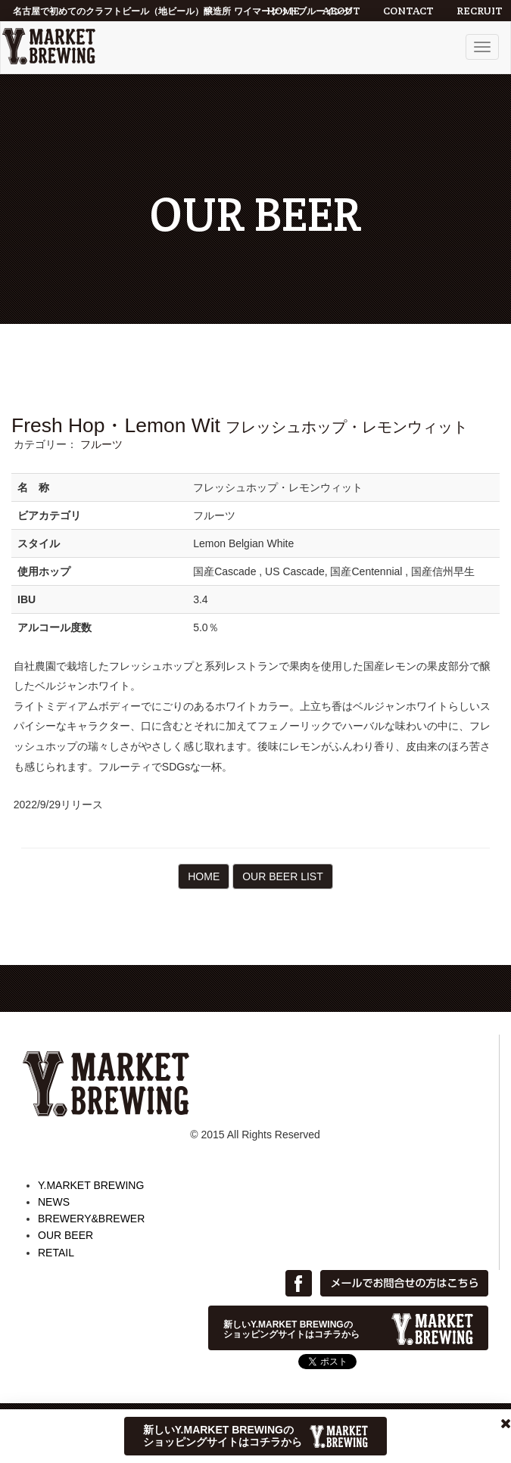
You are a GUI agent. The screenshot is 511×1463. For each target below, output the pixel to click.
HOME (283, 10)
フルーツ (101, 444)
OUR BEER (65, 1235)
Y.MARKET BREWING (91, 1185)
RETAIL (56, 1253)
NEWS (54, 1202)
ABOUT (341, 10)
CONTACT (408, 10)
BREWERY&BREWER (91, 1218)
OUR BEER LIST (282, 876)
